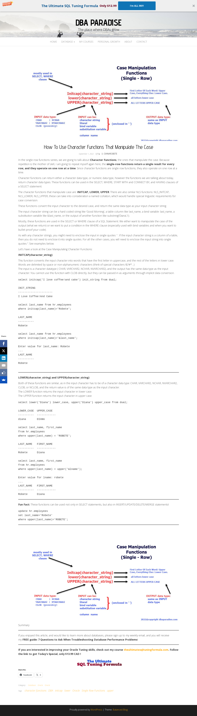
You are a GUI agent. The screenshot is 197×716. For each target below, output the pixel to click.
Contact (141, 41)
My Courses (86, 41)
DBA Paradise (99, 22)
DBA (50, 690)
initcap (59, 690)
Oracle (40, 685)
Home (53, 41)
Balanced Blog (120, 709)
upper (110, 690)
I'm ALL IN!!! (137, 5)
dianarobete (110, 153)
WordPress (96, 709)
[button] (98, 6)
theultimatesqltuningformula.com (146, 649)
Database (68, 41)
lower (67, 690)
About (128, 41)
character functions (35, 690)
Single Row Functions (93, 690)
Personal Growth (109, 41)
